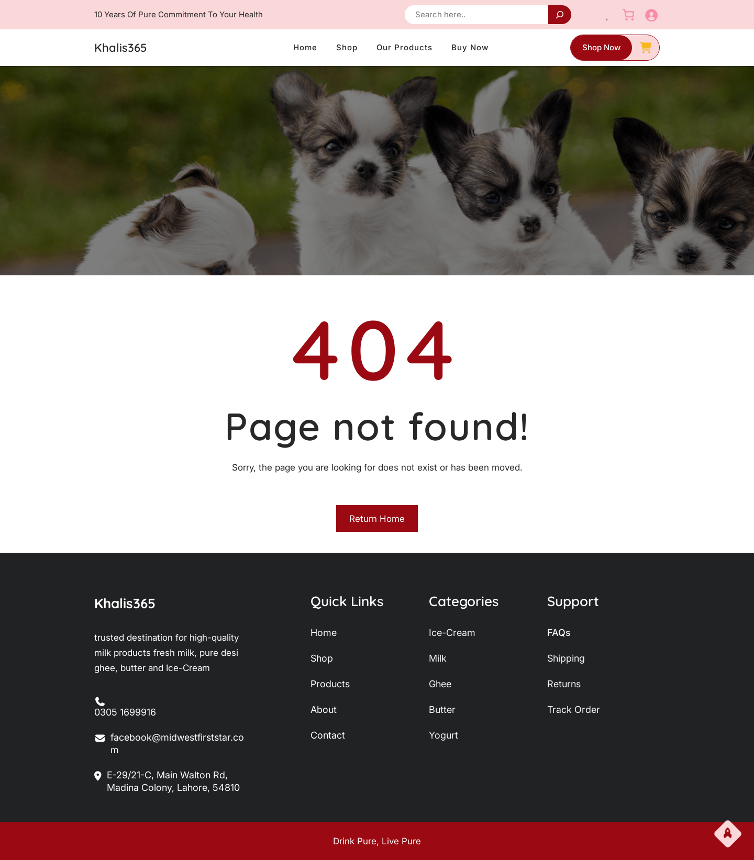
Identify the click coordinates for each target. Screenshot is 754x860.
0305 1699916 (125, 712)
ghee (440, 683)
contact (328, 735)
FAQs (559, 632)
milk (438, 658)
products (330, 683)
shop (322, 658)
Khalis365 (120, 47)
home (324, 632)
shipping (566, 658)
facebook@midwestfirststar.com (169, 744)
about (324, 709)
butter (442, 709)
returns (564, 683)
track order (573, 709)
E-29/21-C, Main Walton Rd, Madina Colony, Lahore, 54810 (167, 781)
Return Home (377, 518)
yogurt (443, 735)
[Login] (651, 15)
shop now (601, 47)
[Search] (559, 14)
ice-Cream (452, 632)
